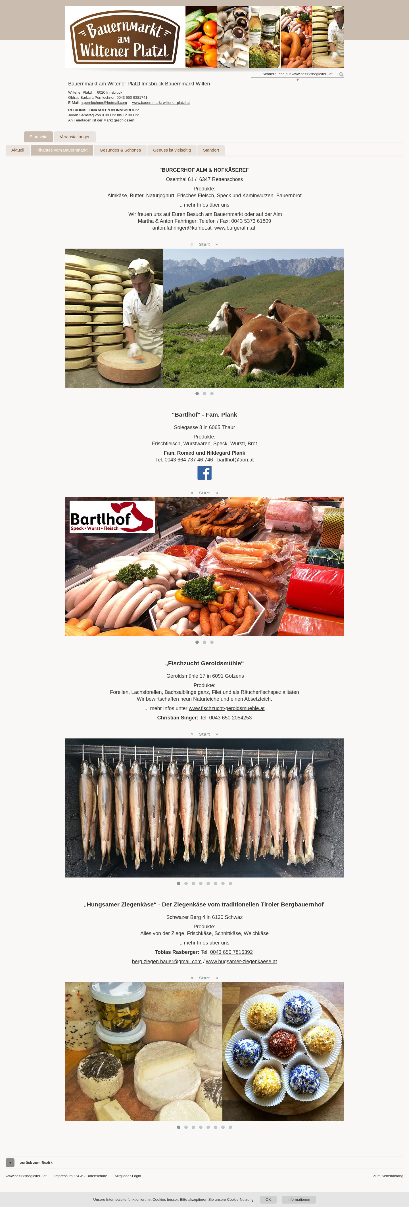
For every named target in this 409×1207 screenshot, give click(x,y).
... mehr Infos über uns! (204, 205)
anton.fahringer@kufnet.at (181, 228)
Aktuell (17, 150)
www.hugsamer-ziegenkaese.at (241, 961)
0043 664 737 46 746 (189, 460)
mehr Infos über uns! (207, 943)
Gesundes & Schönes (120, 150)
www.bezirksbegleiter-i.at (26, 1176)
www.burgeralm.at (234, 228)
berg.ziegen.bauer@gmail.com (167, 961)
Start (204, 244)
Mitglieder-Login (128, 1176)
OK (268, 1199)
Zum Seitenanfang (388, 1176)
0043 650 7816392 (231, 952)
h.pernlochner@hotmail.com (104, 102)
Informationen (298, 1199)
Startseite (38, 136)
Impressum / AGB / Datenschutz (80, 1176)
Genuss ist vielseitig (172, 150)
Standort (211, 150)
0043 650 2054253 (230, 718)
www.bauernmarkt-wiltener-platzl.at (160, 102)
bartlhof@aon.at (235, 460)
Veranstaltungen (75, 136)
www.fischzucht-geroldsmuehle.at (226, 708)
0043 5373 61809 (251, 221)
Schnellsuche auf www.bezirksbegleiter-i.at (297, 74)
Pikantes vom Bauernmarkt (61, 150)
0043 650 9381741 (132, 97)
